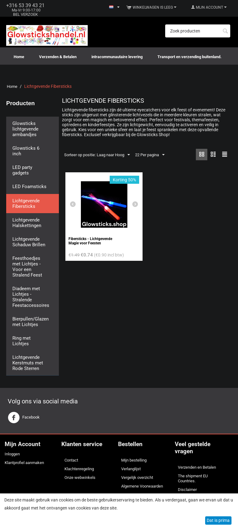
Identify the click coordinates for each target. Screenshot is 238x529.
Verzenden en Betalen (197, 467)
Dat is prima (218, 520)
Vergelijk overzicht (137, 477)
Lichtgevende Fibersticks (26, 203)
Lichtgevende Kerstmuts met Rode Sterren (27, 363)
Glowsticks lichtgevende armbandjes (25, 129)
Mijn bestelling (134, 460)
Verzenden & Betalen (58, 56)
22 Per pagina (150, 155)
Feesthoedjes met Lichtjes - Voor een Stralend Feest (27, 267)
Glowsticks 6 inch (25, 151)
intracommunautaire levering (117, 56)
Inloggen (12, 454)
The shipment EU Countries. (193, 478)
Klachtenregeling (79, 469)
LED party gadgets (22, 170)
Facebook (24, 418)
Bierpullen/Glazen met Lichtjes (30, 321)
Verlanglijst (131, 469)
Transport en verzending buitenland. (189, 56)
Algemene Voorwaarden (142, 486)
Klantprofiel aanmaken (24, 462)
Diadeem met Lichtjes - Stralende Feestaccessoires (30, 297)
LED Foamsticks (29, 186)
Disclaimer (187, 489)
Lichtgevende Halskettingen (26, 222)
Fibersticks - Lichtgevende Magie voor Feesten (90, 241)
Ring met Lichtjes (21, 340)
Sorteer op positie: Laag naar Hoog (97, 155)
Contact (71, 460)
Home (19, 56)
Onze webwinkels (79, 477)
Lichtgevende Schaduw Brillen (28, 241)
